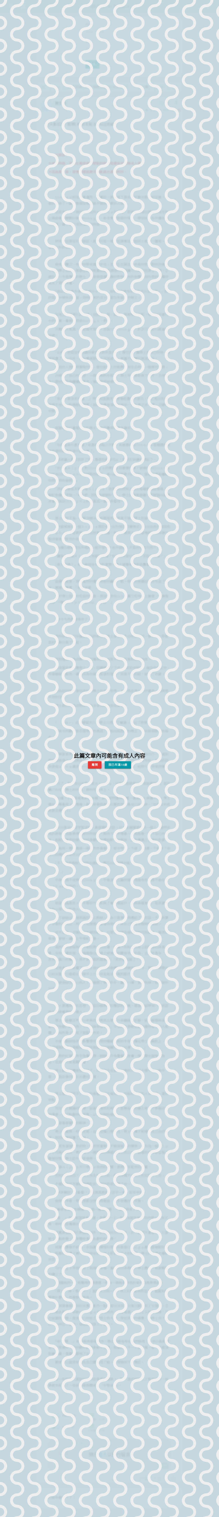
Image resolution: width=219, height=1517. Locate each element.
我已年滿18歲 (117, 765)
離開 (95, 765)
